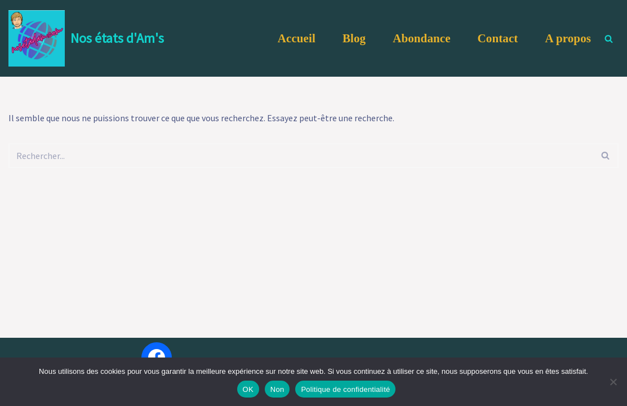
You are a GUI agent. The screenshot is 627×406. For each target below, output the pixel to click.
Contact (498, 38)
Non (277, 389)
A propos (568, 38)
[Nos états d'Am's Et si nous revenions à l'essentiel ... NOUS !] (86, 38)
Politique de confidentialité (345, 389)
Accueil (296, 38)
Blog (354, 38)
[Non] (613, 381)
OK (248, 389)
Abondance (421, 38)
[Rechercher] (608, 38)
